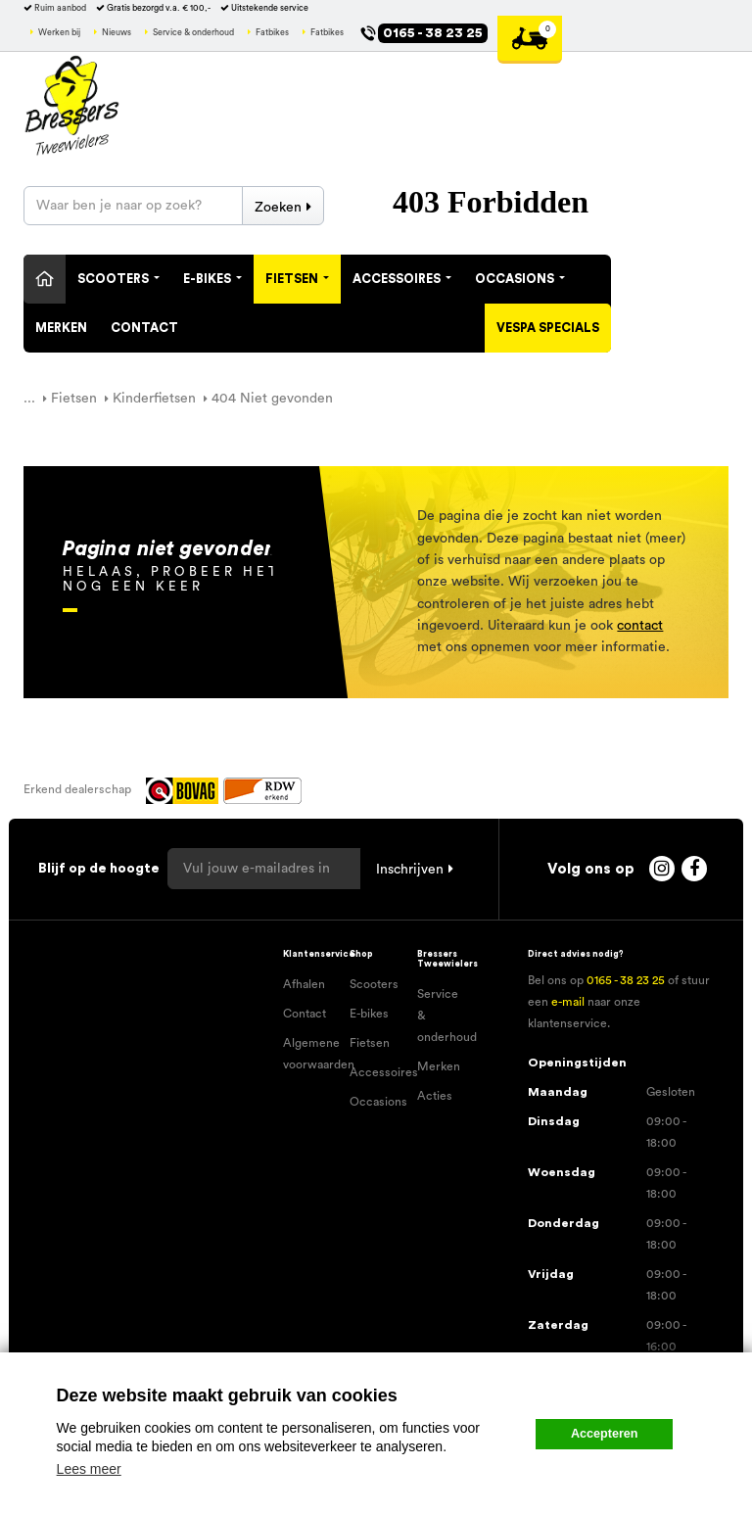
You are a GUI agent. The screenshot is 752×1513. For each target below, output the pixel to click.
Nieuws (116, 32)
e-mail (568, 1002)
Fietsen (297, 279)
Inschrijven (410, 869)
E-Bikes (212, 279)
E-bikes (369, 1013)
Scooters (118, 279)
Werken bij (59, 32)
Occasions (520, 279)
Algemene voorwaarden (309, 1053)
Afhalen (304, 984)
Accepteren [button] (604, 1434)
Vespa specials (547, 328)
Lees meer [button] (89, 1469)
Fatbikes (272, 32)
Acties (434, 1096)
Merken (61, 328)
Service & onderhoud (193, 32)
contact (640, 626)
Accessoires (401, 279)
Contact (144, 328)
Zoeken (278, 207)
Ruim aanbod (60, 8)
